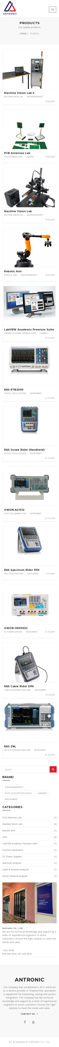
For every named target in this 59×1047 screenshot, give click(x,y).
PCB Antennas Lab (17, 153)
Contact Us (29, 1014)
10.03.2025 (50, 101)
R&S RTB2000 (13, 389)
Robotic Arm (13, 271)
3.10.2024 (50, 573)
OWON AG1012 (14, 509)
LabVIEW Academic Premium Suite (29, 329)
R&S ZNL (10, 746)
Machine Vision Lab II (19, 93)
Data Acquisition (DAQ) (18, 793)
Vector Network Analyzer (17, 750)
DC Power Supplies (13, 631)
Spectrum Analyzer (13, 573)
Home (23, 33)
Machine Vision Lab (13, 96)
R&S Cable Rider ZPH (19, 686)
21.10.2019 (50, 338)
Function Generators (15, 513)
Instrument (36, 393)
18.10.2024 (50, 275)
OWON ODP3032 (16, 628)
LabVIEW (30, 156)
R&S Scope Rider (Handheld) (24, 449)
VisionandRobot (35, 96)
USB (29, 837)
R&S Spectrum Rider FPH (21, 569)
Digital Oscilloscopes (15, 393)
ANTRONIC (29, 979)
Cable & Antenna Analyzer (17, 690)
